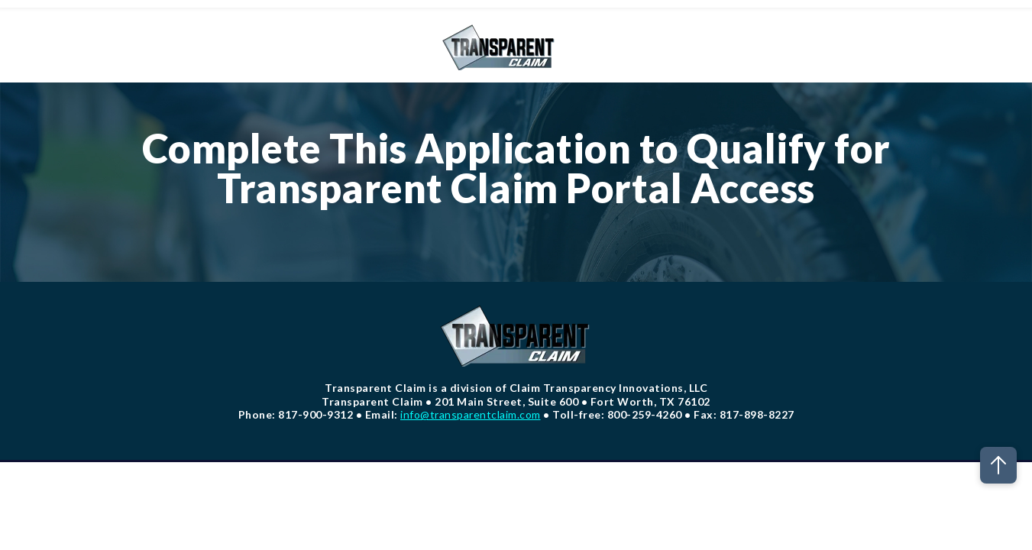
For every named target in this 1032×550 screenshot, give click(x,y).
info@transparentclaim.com (470, 414)
